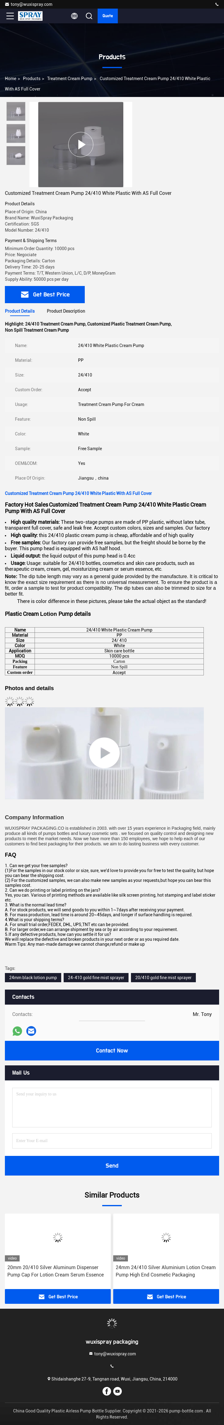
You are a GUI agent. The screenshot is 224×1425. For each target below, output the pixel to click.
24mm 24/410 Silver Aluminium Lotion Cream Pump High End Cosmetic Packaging (166, 1271)
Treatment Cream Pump (69, 78)
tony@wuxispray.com (28, 4)
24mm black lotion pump (33, 977)
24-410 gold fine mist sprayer (96, 977)
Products (31, 78)
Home (10, 78)
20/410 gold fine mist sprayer (163, 977)
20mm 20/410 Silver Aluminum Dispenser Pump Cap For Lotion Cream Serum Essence (55, 1271)
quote (108, 16)
